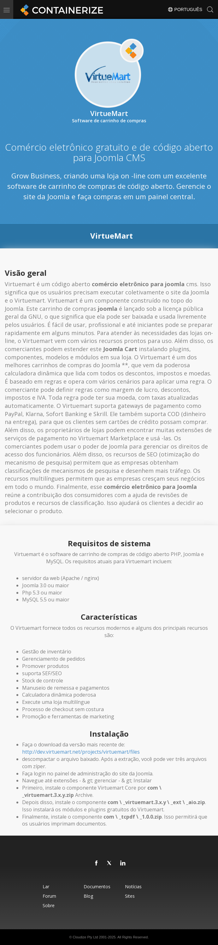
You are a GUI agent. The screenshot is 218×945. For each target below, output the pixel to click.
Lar (46, 887)
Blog (88, 896)
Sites (130, 896)
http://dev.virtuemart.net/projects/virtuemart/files (81, 751)
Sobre (49, 905)
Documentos (97, 887)
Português (185, 9)
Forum (49, 896)
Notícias (133, 887)
